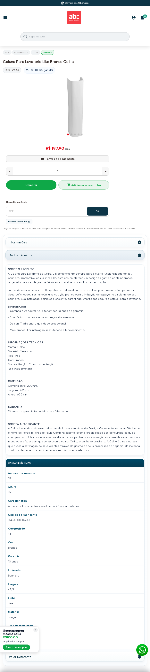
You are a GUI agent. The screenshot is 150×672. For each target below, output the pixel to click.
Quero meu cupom (16, 647)
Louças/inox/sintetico (21, 52)
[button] (68, 134)
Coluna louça (48, 52)
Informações (18, 242)
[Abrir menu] (5, 18)
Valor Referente (20, 657)
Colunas (35, 52)
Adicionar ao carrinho (86, 185)
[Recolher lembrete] (35, 630)
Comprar (31, 185)
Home (7, 52)
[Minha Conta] (133, 17)
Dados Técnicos (20, 255)
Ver (39, 70)
